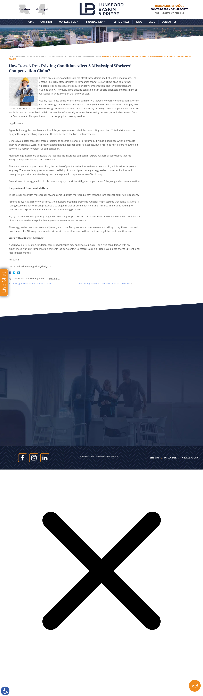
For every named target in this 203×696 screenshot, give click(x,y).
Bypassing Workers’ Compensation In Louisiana (104, 283)
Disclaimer (170, 457)
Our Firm (46, 21)
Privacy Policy (189, 457)
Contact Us (169, 21)
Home (30, 21)
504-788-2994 (159, 9)
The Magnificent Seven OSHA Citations (31, 283)
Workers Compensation (86, 56)
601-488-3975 (179, 9)
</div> (22, 684)
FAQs (139, 21)
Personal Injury (95, 21)
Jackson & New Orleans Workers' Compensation (36, 56)
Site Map (154, 457)
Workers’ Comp (68, 21)
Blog (152, 21)
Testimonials (120, 21)
